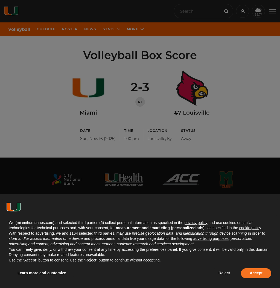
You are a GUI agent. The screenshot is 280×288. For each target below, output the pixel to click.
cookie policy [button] (250, 228)
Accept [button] (256, 273)
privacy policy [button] (195, 222)
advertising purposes (211, 238)
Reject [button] (224, 273)
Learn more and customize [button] (42, 273)
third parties (104, 233)
